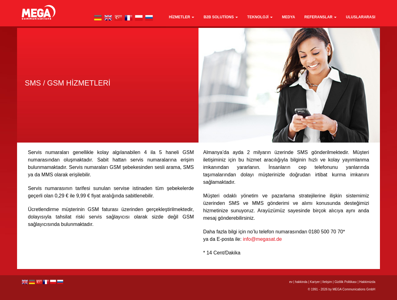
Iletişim (327, 282)
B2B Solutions (220, 17)
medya (288, 17)
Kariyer (315, 282)
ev (290, 282)
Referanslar (320, 17)
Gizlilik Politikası (345, 282)
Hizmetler (181, 17)
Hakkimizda (367, 282)
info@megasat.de (262, 239)
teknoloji (260, 17)
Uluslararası (360, 17)
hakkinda (301, 282)
